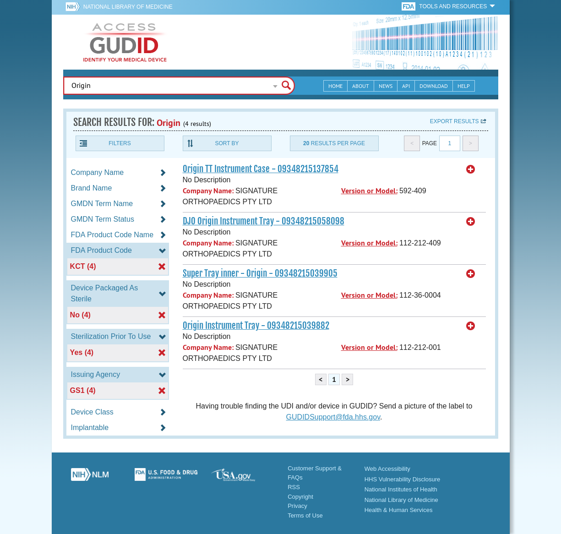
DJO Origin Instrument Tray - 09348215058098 (263, 221)
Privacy (297, 505)
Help (464, 85)
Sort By (227, 143)
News (385, 85)
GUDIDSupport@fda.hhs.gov (333, 417)
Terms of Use (305, 515)
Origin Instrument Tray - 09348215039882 (256, 325)
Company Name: (208, 191)
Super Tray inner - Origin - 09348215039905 (260, 273)
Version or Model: (369, 191)
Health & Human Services (399, 510)
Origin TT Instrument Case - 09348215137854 (260, 168)
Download (433, 85)
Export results (454, 121)
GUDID (125, 42)
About (360, 85)
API (406, 85)
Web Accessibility (387, 468)
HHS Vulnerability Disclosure (403, 479)
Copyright (300, 496)
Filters (120, 143)
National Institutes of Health (401, 489)
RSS (294, 487)
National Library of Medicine (128, 7)
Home (335, 85)
